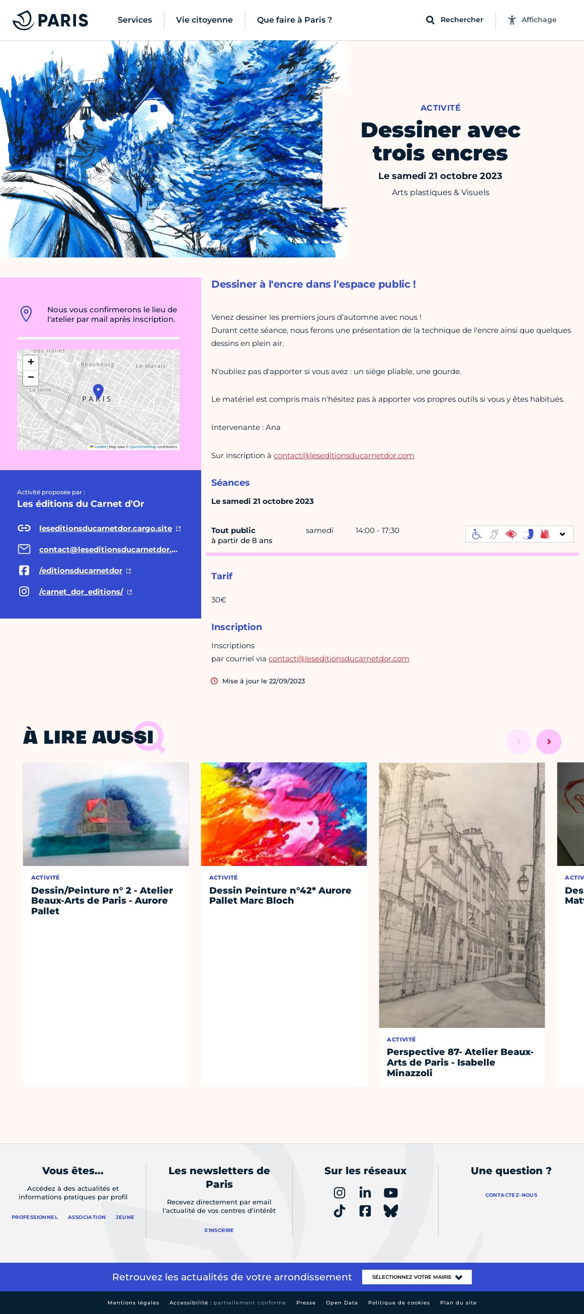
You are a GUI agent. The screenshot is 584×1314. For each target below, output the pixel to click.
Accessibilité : (228, 1302)
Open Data (342, 1302)
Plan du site (458, 1302)
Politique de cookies (399, 1302)
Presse (306, 1302)
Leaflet (98, 447)
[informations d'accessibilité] (519, 534)
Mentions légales (133, 1302)
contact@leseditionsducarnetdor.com (344, 455)
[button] (98, 392)
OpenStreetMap (143, 447)
